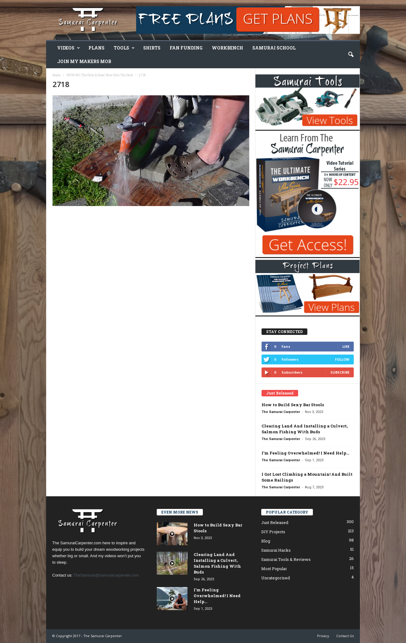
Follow (342, 359)
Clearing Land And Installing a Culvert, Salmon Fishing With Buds (305, 429)
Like (345, 346)
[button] (350, 55)
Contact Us (345, 635)
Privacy (323, 635)
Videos (68, 48)
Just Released (274, 522)
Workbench (227, 48)
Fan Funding (186, 48)
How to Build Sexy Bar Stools (293, 404)
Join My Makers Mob (84, 61)
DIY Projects (273, 531)
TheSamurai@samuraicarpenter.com (106, 575)
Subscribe (339, 372)
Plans (96, 48)
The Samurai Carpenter (281, 412)
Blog (265, 541)
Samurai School (274, 48)
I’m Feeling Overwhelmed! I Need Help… (305, 453)
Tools (124, 48)
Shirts (151, 48)
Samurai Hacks (276, 550)
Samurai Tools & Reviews (286, 559)
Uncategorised (275, 578)
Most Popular (274, 568)
